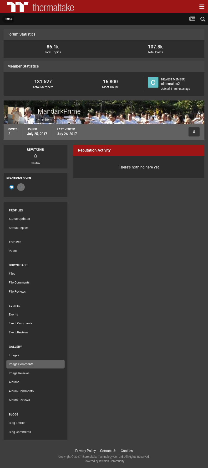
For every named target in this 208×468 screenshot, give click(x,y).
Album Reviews (19, 400)
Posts (13, 250)
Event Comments (20, 323)
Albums (14, 382)
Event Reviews (19, 332)
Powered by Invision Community (104, 461)
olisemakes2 (170, 84)
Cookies (127, 451)
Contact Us (108, 451)
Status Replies (19, 228)
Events (13, 314)
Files (12, 273)
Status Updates (19, 219)
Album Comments (21, 391)
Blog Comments (20, 432)
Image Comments (21, 364)
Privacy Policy (85, 451)
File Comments (19, 282)
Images (14, 355)
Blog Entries (17, 423)
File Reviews (17, 291)
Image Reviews (19, 373)
